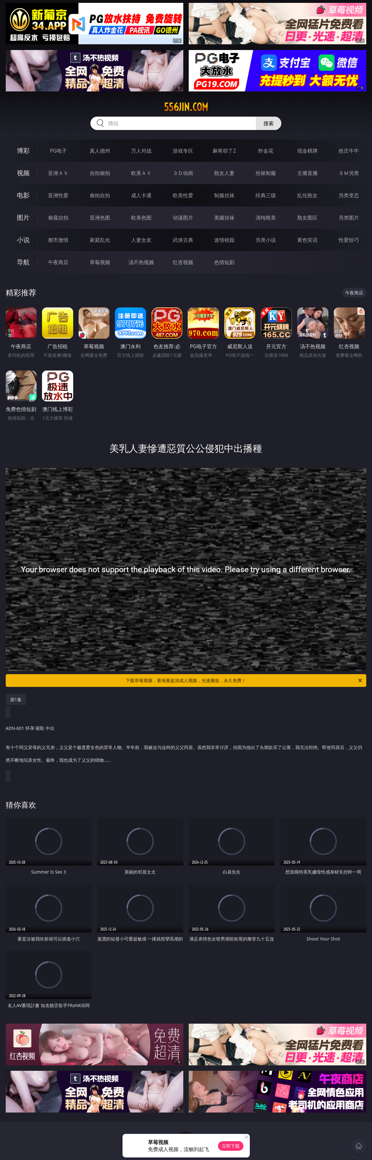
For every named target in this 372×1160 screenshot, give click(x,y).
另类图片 (349, 217)
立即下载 (231, 1146)
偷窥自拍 (58, 217)
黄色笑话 (307, 239)
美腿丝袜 (224, 217)
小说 (23, 239)
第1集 (16, 699)
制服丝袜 (224, 195)
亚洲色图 (100, 217)
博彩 (23, 150)
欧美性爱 (183, 195)
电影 (23, 195)
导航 (23, 262)
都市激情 (58, 239)
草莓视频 (100, 262)
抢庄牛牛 (349, 150)
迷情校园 (224, 239)
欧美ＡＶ (141, 173)
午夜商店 (58, 262)
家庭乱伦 (100, 239)
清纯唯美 (266, 217)
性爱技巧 (349, 239)
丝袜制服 (266, 173)
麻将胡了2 (224, 150)
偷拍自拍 (100, 195)
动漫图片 (183, 217)
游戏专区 (183, 150)
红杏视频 (183, 262)
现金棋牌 (307, 150)
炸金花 (265, 150)
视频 (23, 173)
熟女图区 (307, 217)
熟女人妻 (224, 173)
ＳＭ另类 (349, 173)
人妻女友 (141, 239)
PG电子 (58, 150)
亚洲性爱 (58, 195)
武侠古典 (183, 239)
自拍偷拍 (100, 173)
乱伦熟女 (307, 195)
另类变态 (349, 195)
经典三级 (266, 195)
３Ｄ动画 (183, 173)
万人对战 (141, 150)
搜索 (268, 123)
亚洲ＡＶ (58, 173)
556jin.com (186, 107)
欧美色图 (141, 217)
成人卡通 (141, 195)
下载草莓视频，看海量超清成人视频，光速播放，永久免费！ (244, 680)
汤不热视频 (141, 262)
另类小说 (266, 239)
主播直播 (307, 173)
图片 (23, 217)
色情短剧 (224, 262)
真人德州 (100, 150)
